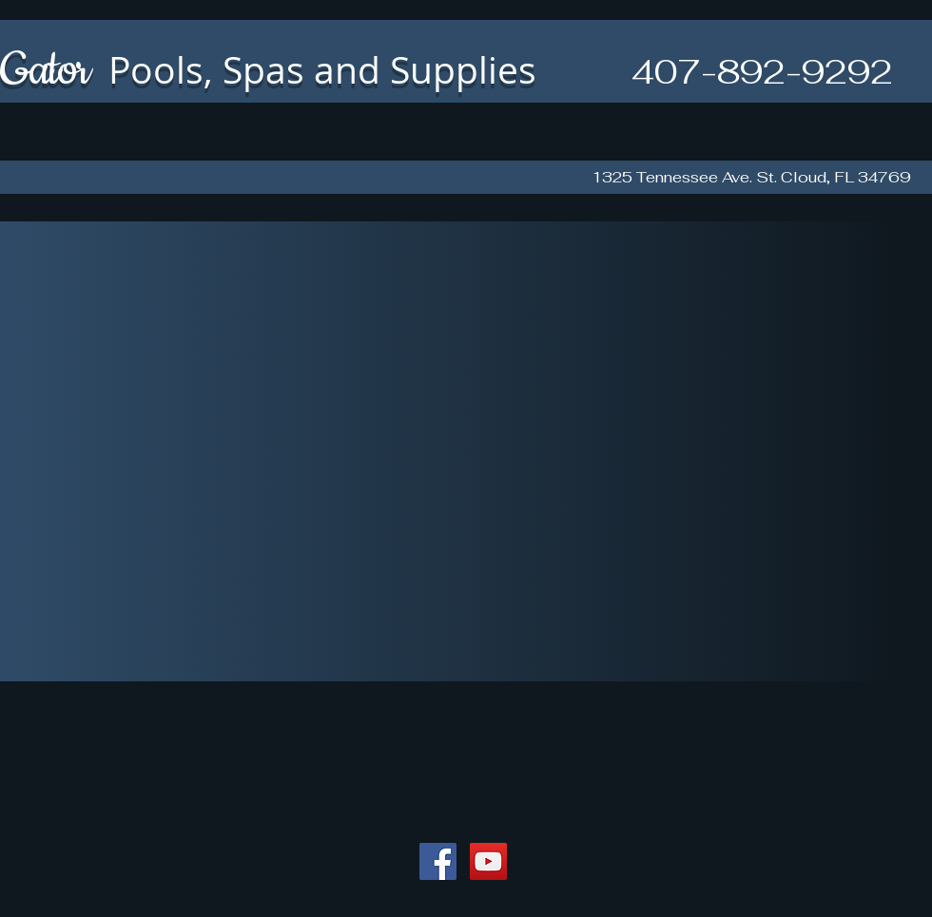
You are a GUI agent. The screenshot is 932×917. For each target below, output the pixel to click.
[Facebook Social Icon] (437, 861)
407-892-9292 (762, 71)
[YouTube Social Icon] (488, 861)
